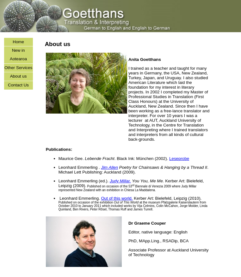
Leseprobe (179, 158)
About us (18, 76)
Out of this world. (117, 198)
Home (18, 41)
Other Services (18, 67)
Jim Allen (109, 167)
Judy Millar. (120, 181)
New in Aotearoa (18, 54)
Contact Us (18, 85)
